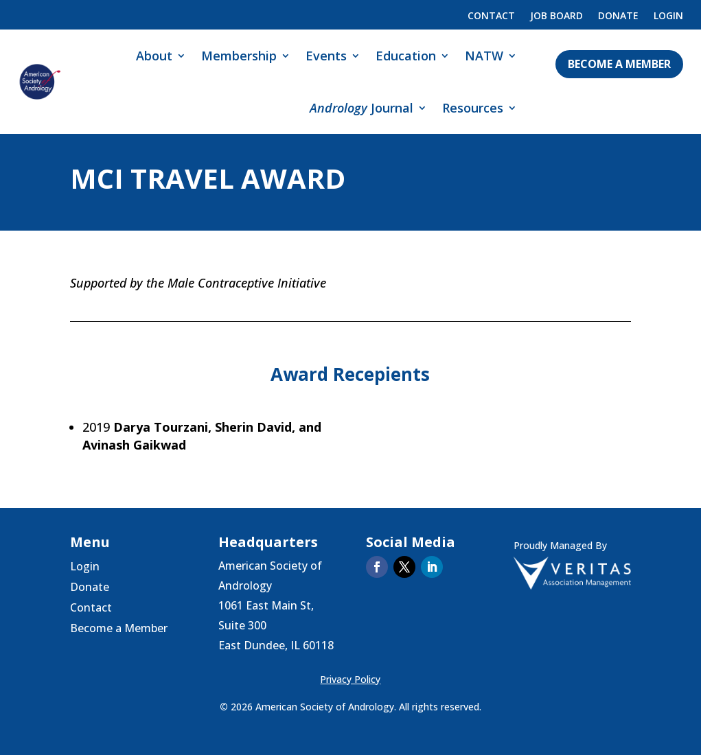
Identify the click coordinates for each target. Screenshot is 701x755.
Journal (361, 108)
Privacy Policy (350, 679)
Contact (491, 16)
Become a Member (619, 63)
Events (326, 55)
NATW (484, 55)
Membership (239, 55)
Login (668, 16)
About (154, 55)
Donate (618, 16)
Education (406, 55)
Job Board (556, 16)
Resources (472, 108)
